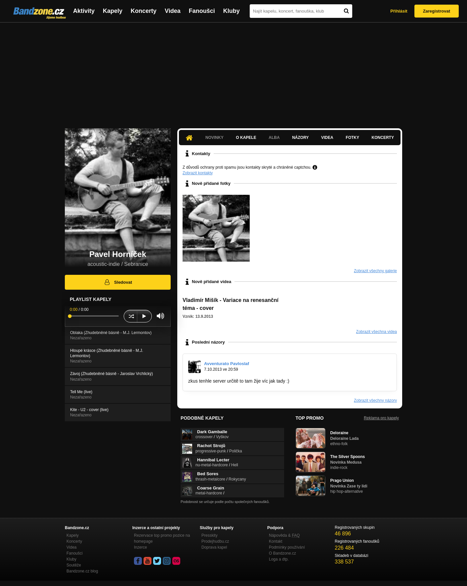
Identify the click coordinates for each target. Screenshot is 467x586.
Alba (274, 137)
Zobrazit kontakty (198, 173)
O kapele (246, 137)
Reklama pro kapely (381, 418)
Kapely (112, 11)
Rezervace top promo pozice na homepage (162, 538)
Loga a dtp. (279, 559)
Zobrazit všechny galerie (375, 271)
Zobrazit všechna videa (376, 331)
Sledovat (118, 282)
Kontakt (275, 541)
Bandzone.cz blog (82, 571)
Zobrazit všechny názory (375, 400)
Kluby (231, 11)
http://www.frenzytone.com (318, 381)
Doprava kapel (214, 547)
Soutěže (73, 565)
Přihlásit (398, 11)
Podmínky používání (287, 547)
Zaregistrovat (436, 11)
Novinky (214, 137)
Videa (173, 11)
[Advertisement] (233, 72)
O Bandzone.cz (282, 553)
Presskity (209, 535)
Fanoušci (202, 11)
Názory (300, 137)
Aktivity (84, 11)
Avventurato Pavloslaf (226, 363)
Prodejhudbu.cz (215, 541)
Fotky (352, 137)
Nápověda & (284, 535)
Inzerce (140, 547)
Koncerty (143, 11)
